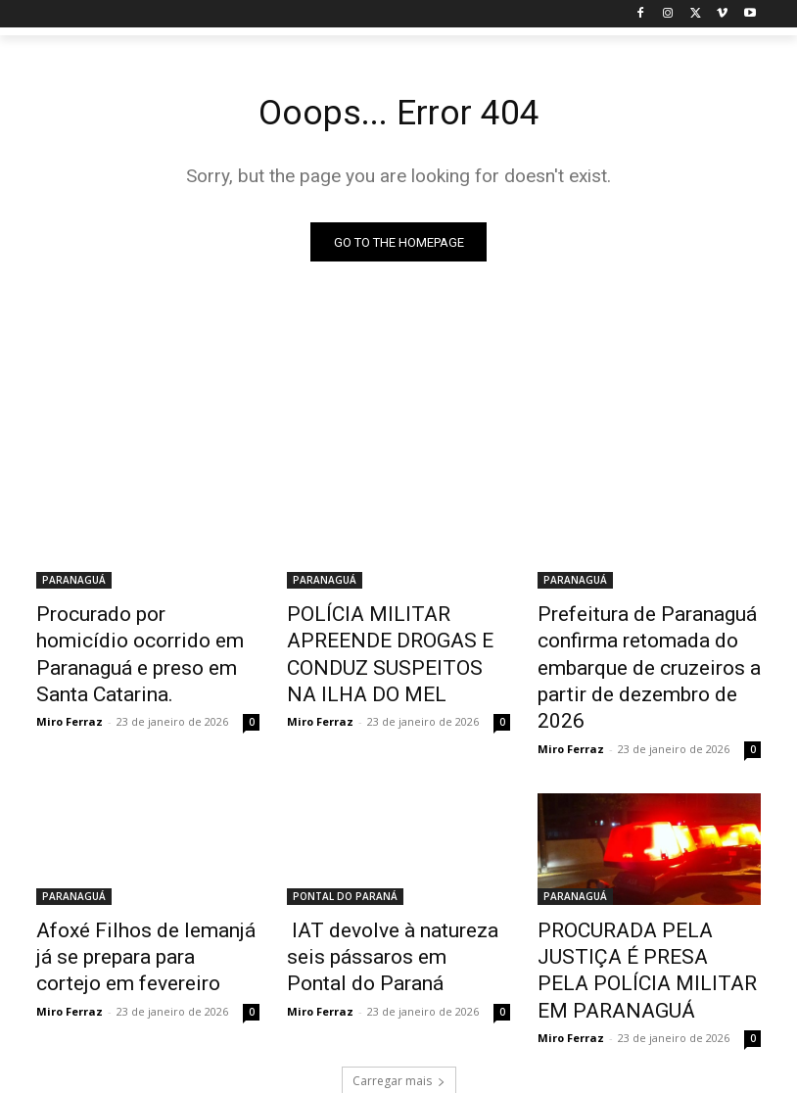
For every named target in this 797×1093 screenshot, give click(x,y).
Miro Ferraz (69, 683)
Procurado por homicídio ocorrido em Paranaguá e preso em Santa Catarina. (129, 637)
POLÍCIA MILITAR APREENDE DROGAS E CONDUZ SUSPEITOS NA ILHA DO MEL (392, 637)
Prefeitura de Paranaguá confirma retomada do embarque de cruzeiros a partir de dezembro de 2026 (641, 648)
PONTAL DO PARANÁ (345, 853)
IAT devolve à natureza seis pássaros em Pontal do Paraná (389, 907)
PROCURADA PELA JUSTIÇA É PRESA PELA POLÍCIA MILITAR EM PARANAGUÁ (649, 907)
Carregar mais (398, 995)
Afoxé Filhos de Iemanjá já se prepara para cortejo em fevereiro (145, 907)
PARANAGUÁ (74, 584)
